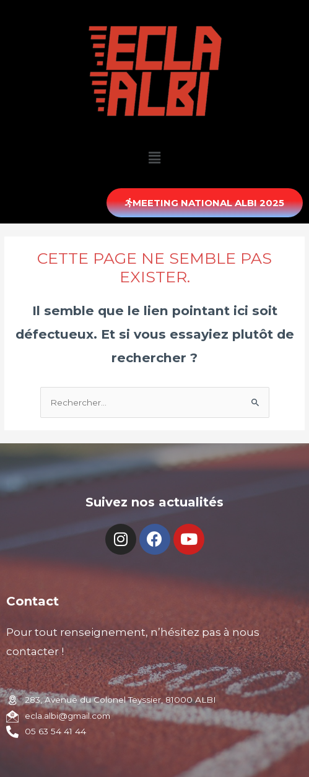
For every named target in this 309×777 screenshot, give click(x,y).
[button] (205, 202)
